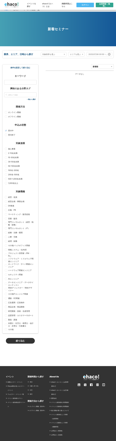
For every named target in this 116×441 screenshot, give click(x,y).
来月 (30, 394)
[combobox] (53, 54)
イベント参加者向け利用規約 (60, 402)
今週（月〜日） (33, 386)
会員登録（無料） (104, 5)
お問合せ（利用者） (57, 431)
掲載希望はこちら (67, 4)
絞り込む (20, 341)
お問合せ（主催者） (57, 435)
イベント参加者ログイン (15, 398)
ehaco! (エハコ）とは (47, 4)
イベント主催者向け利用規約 (60, 406)
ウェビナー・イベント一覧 (16, 394)
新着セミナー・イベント (15, 382)
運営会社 (54, 398)
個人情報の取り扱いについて (60, 410)
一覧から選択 (31, 99)
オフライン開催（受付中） (37, 410)
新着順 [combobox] (95, 66)
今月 (30, 390)
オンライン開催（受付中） (37, 406)
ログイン (85, 5)
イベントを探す (31, 4)
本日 (30, 382)
